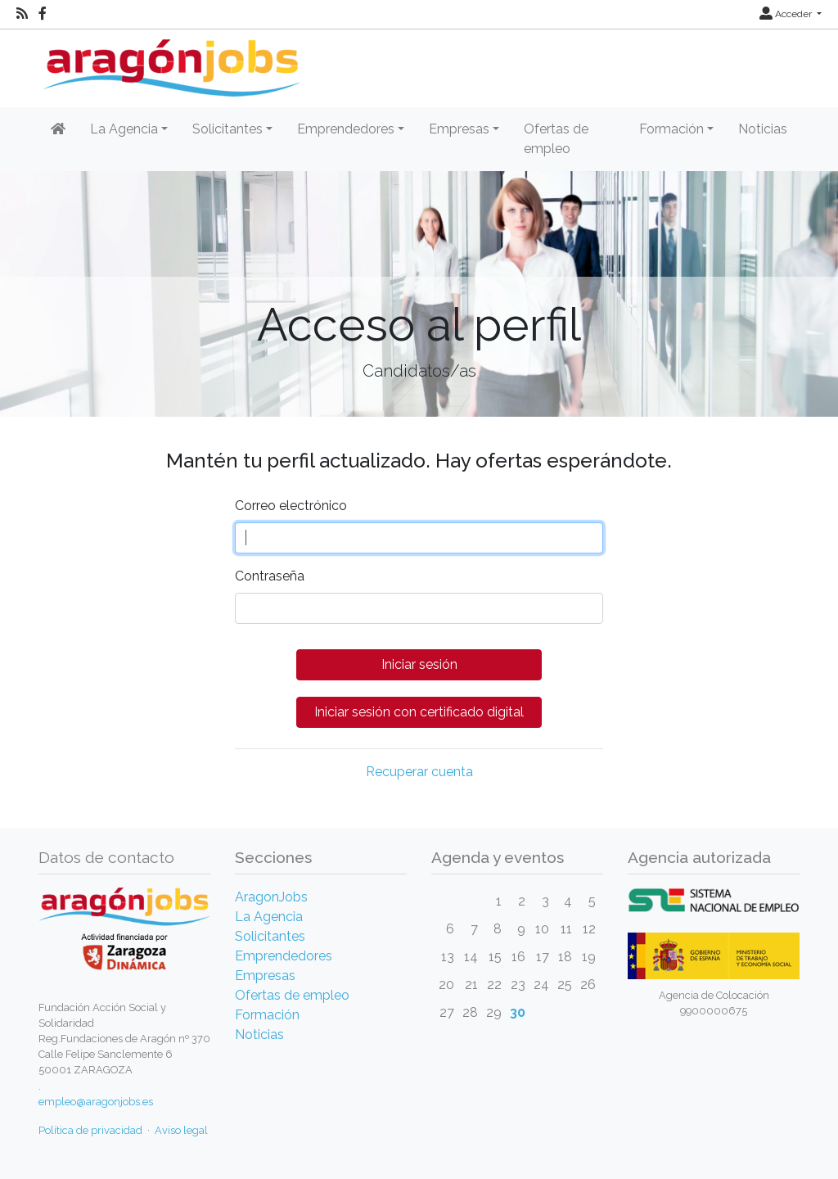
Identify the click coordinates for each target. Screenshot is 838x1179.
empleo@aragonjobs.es (95, 1101)
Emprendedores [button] (345, 129)
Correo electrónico (291, 505)
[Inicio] (169, 62)
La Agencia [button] (124, 129)
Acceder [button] (786, 14)
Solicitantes (270, 936)
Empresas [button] (459, 129)
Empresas (265, 975)
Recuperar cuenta (419, 771)
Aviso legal (181, 1130)
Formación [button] (671, 129)
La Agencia (269, 916)
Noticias (762, 129)
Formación (267, 1015)
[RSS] (22, 14)
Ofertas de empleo (556, 138)
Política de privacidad (90, 1130)
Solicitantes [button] (227, 129)
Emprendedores (283, 956)
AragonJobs (271, 897)
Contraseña (269, 576)
